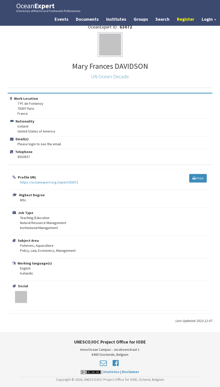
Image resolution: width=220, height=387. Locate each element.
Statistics (111, 372)
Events (61, 19)
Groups (141, 19)
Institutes (116, 19)
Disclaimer (130, 372)
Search (162, 19)
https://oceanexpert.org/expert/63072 (49, 182)
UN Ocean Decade (110, 76)
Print (197, 178)
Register (185, 19)
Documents (87, 19)
